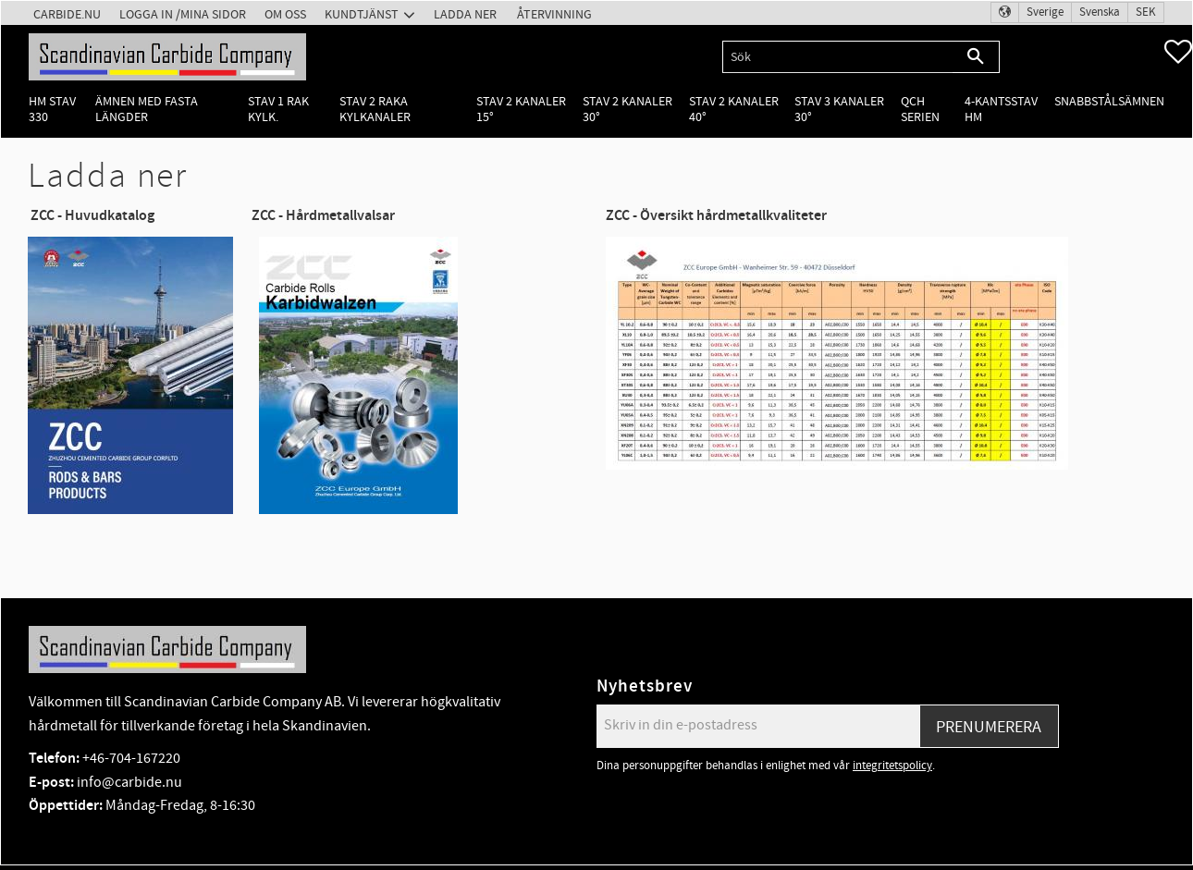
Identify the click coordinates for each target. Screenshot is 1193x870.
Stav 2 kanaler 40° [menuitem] (734, 109)
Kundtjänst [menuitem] (362, 14)
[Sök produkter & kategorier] (837, 57)
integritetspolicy (892, 765)
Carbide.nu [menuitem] (67, 14)
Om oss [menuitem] (285, 14)
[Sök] (976, 57)
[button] (1178, 52)
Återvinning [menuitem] (554, 14)
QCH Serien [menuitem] (920, 109)
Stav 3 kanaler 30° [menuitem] (839, 109)
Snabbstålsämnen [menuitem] (1109, 101)
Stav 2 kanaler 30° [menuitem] (627, 109)
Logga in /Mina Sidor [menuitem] (182, 14)
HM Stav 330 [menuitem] (52, 109)
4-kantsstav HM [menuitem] (1001, 109)
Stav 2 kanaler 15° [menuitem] (521, 109)
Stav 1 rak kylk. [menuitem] (278, 109)
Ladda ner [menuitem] (465, 14)
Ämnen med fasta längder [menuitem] (146, 109)
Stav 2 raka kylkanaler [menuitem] (375, 109)
